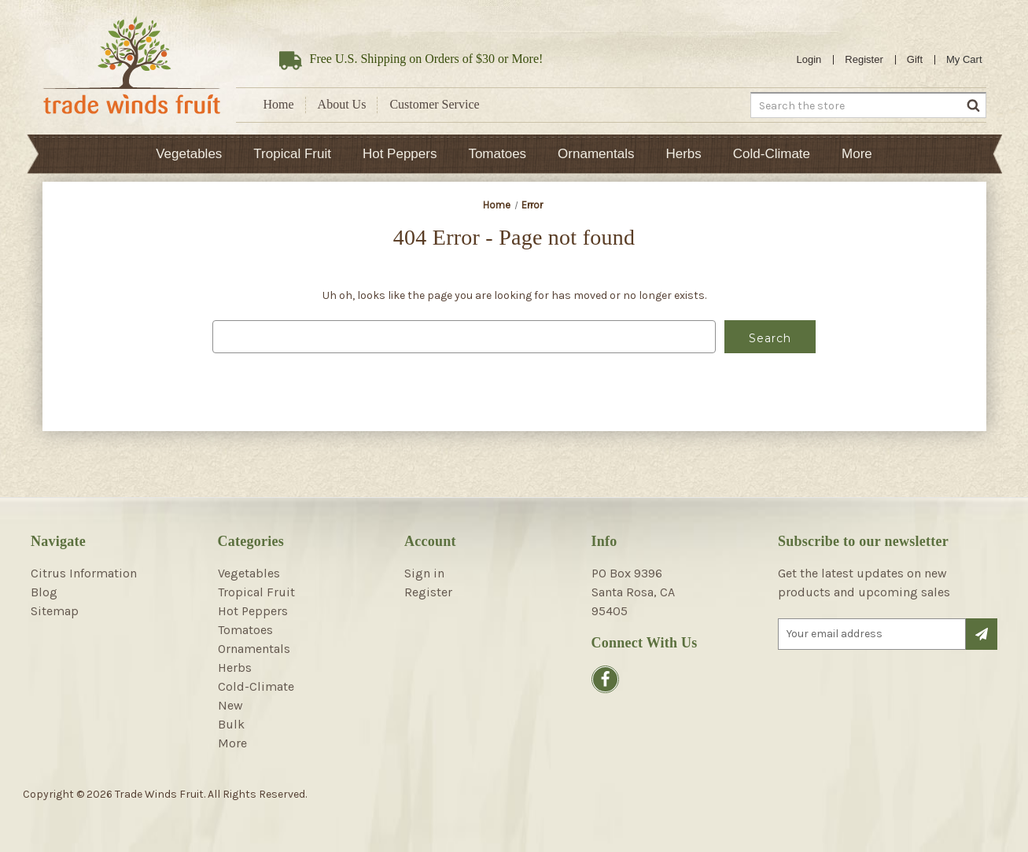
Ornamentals (596, 153)
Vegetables (189, 153)
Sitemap (55, 610)
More (857, 153)
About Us (342, 104)
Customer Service (434, 104)
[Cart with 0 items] (964, 60)
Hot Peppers (400, 153)
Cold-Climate (771, 153)
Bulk (231, 724)
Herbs (683, 153)
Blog (44, 592)
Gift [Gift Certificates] (915, 59)
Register (863, 59)
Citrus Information (84, 573)
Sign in (424, 573)
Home (278, 104)
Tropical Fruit (292, 153)
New (230, 705)
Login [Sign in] (809, 59)
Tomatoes (497, 153)
